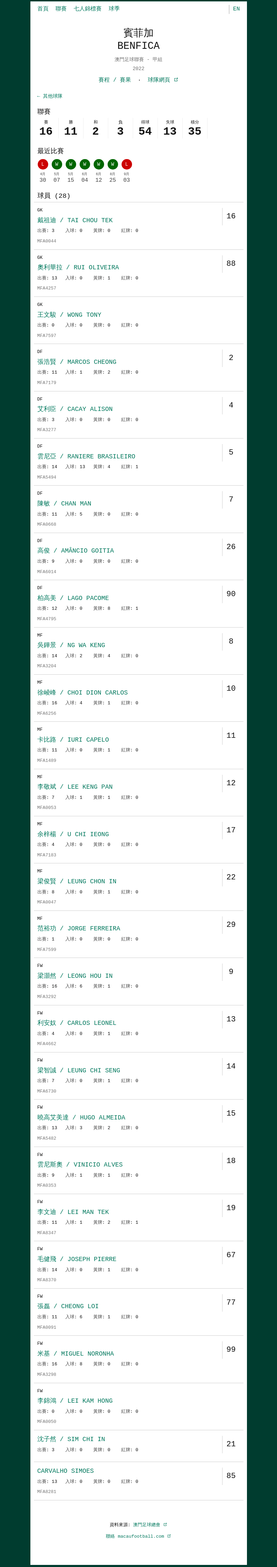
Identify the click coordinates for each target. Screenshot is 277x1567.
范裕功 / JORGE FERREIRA (79, 929)
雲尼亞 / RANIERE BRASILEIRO (86, 457)
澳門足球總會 (150, 1525)
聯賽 (61, 9)
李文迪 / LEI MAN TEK (73, 1213)
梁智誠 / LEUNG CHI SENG (79, 1071)
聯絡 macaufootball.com (138, 1537)
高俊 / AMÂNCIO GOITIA (75, 551)
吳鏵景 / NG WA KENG (71, 646)
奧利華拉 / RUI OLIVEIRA (78, 268)
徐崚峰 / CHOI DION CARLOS (82, 693)
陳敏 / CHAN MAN (64, 504)
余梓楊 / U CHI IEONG (73, 835)
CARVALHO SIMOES (65, 1472)
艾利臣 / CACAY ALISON (75, 410)
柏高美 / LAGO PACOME (73, 599)
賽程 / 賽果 (115, 80)
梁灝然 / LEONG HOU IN (75, 977)
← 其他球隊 (50, 96)
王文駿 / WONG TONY (69, 316)
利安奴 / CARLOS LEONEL (77, 1024)
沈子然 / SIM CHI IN (71, 1440)
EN (236, 9)
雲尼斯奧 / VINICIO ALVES (80, 1165)
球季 (114, 9)
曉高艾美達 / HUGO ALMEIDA (81, 1118)
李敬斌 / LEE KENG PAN (75, 788)
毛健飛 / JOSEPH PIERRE (77, 1260)
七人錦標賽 (88, 9)
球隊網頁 (163, 80)
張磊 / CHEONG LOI (68, 1307)
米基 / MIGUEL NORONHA (75, 1354)
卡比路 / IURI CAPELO (73, 740)
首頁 (43, 9)
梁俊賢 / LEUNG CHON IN (77, 882)
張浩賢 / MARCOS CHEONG (77, 363)
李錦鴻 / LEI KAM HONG (75, 1401)
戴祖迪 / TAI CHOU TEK (75, 221)
